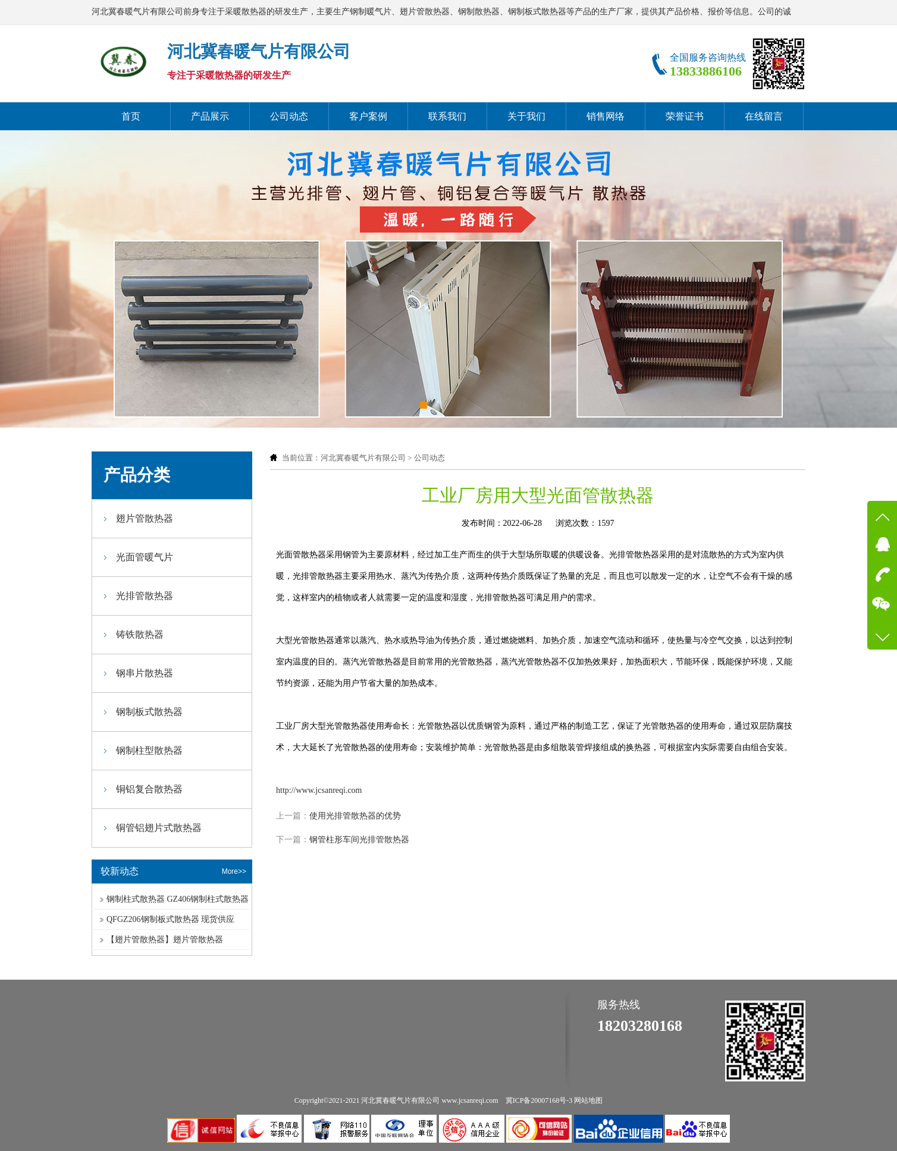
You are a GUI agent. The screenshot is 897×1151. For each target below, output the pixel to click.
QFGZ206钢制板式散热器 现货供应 (170, 919)
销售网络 (605, 116)
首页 (130, 116)
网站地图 (588, 1100)
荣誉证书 (685, 116)
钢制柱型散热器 (149, 750)
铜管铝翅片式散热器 (159, 828)
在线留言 (764, 116)
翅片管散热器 (144, 518)
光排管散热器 (144, 596)
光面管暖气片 (144, 557)
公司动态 (289, 116)
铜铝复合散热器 (149, 789)
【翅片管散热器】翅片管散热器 (164, 939)
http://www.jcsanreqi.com (319, 790)
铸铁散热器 (140, 634)
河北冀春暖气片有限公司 (363, 457)
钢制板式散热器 (149, 712)
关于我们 (526, 116)
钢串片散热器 (144, 673)
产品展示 (210, 116)
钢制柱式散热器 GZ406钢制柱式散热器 (177, 899)
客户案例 (368, 116)
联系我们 (447, 116)
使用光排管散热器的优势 (355, 815)
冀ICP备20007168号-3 (539, 1100)
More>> (234, 871)
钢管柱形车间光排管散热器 (359, 839)
